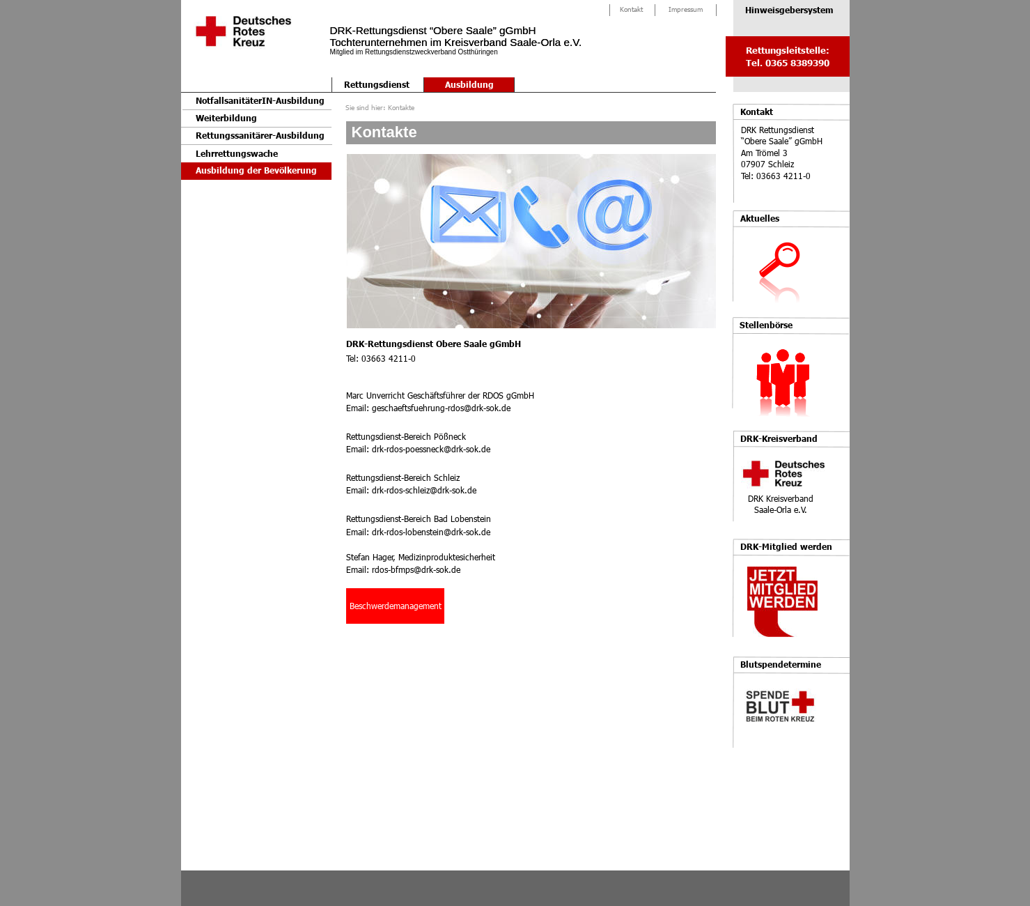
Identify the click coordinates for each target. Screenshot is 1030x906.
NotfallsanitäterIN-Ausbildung (260, 100)
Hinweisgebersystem (789, 10)
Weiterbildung (226, 118)
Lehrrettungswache (237, 153)
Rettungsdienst (376, 84)
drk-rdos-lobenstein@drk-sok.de (431, 531)
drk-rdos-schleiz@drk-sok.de (424, 490)
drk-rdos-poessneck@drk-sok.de (431, 448)
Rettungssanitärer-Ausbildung (260, 135)
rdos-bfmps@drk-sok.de (416, 569)
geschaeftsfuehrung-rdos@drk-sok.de (441, 407)
